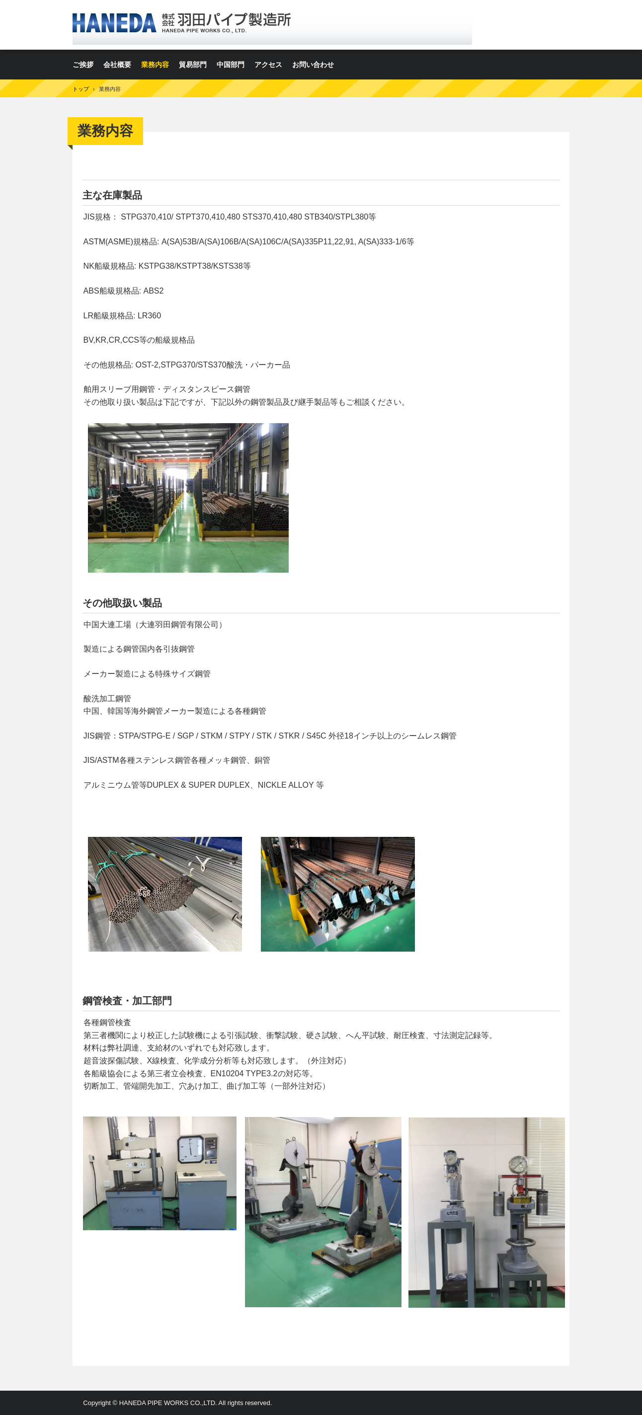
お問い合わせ (313, 65)
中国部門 (230, 65)
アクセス (268, 65)
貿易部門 (193, 65)
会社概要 (117, 65)
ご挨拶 (83, 65)
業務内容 (155, 65)
